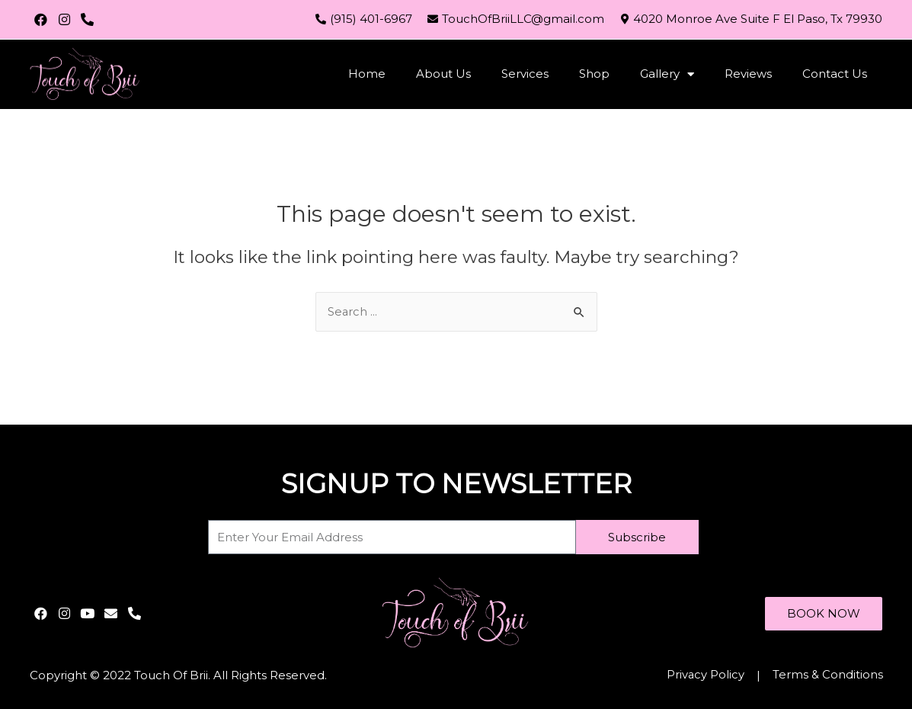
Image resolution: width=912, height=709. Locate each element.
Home (367, 73)
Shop (594, 73)
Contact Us (834, 73)
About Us (443, 73)
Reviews (748, 73)
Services (525, 73)
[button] (822, 613)
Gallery (667, 74)
